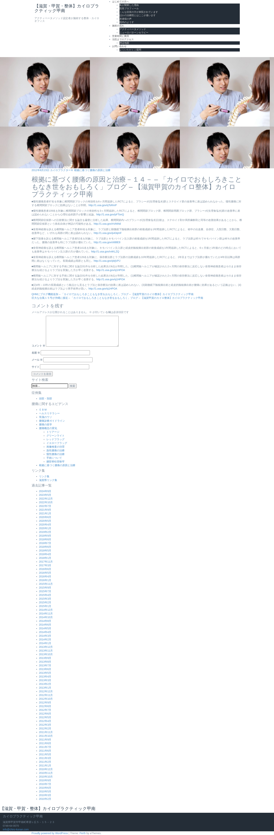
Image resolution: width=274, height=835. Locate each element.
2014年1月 (45, 643)
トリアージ (52, 431)
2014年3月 (45, 635)
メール (37, 359)
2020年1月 (45, 528)
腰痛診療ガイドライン (52, 420)
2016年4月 (45, 576)
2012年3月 (45, 724)
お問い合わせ (119, 46)
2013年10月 (46, 654)
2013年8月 (45, 661)
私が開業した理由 (129, 5)
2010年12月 (46, 769)
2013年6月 (45, 669)
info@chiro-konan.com (16, 829)
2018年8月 (45, 539)
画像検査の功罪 (55, 446)
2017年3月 (45, 565)
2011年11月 (46, 732)
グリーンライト (55, 435)
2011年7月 (45, 746)
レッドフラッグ (55, 439)
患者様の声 (126, 18)
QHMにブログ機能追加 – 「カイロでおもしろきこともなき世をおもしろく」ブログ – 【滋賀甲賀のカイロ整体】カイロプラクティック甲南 (113, 294)
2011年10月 (46, 735)
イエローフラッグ (56, 443)
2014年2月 (45, 639)
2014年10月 (46, 617)
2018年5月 (45, 550)
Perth (83, 833)
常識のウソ (45, 417)
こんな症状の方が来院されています (139, 12)
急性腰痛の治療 (55, 450)
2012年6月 (45, 713)
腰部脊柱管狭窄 (55, 461)
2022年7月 (45, 506)
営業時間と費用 (120, 36)
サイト (35, 366)
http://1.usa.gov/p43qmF (108, 233)
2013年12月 (46, 646)
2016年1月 (45, 580)
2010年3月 (45, 795)
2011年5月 (45, 754)
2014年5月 (45, 628)
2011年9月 (45, 739)
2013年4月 (45, 676)
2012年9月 (45, 702)
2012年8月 (45, 706)
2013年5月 (45, 672)
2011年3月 (45, 758)
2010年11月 (46, 772)
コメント (38, 345)
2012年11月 (46, 695)
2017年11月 (46, 561)
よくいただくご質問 (130, 49)
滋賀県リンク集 (48, 480)
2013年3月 (45, 680)
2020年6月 (45, 517)
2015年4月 (45, 594)
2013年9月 (45, 658)
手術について (54, 457)
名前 (36, 352)
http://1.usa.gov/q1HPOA (110, 270)
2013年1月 (45, 687)
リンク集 (44, 476)
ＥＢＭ (43, 409)
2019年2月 (45, 531)
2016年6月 (45, 569)
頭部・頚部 (45, 398)
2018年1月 (45, 557)
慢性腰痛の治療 (55, 454)
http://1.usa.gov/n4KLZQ (105, 251)
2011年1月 (45, 765)
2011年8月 (45, 743)
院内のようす (127, 22)
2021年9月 (45, 509)
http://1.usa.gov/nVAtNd (107, 223)
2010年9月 (45, 780)
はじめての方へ (120, 1)
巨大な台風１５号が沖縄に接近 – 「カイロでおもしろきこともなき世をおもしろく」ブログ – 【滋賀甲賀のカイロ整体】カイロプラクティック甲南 (117, 297)
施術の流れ (118, 25)
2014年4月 (45, 632)
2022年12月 (46, 498)
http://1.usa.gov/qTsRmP (103, 205)
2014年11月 (46, 613)
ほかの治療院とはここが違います (138, 15)
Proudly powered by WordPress (50, 833)
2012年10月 (46, 698)
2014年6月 (45, 624)
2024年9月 (45, 491)
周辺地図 (124, 43)
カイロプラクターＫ (61, 170)
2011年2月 (45, 761)
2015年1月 (45, 606)
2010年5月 (45, 791)
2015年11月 (46, 583)
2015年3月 (45, 598)
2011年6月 (45, 750)
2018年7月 (45, 543)
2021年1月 (45, 513)
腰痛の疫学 (45, 424)
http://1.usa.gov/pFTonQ (110, 214)
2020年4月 (45, 524)
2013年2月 (45, 683)
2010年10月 (46, 776)
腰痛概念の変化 (48, 428)
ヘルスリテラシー (49, 413)
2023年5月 (45, 494)
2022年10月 (46, 502)
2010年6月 (45, 787)
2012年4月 (45, 721)
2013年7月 (45, 665)
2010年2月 (45, 798)
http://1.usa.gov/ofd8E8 (107, 242)
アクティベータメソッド (133, 29)
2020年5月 (45, 520)
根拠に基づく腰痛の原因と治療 (92, 170)
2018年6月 (45, 546)
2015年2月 (45, 602)
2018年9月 (45, 535)
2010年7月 (45, 784)
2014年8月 (45, 620)
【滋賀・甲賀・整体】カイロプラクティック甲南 (66, 8)
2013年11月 (46, 650)
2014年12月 (46, 609)
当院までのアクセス (123, 39)
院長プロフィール (129, 8)
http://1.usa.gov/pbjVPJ (107, 260)
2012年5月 (45, 717)
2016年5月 (45, 572)
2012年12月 (46, 691)
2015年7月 (45, 591)
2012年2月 (45, 728)
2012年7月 (45, 709)
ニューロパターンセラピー (134, 32)
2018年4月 (45, 554)
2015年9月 (45, 587)
